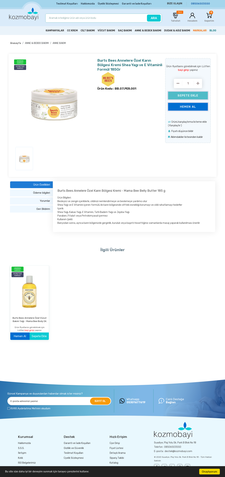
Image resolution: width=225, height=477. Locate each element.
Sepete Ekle (188, 95)
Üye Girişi (115, 443)
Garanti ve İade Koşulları (136, 3)
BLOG (213, 30)
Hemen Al (188, 106)
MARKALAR (200, 30)
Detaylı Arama (117, 453)
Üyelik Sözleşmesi (108, 3)
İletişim (22, 453)
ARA (154, 18)
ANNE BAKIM (59, 43)
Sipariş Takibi (117, 458)
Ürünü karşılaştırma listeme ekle (189, 121)
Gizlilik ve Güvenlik (74, 448)
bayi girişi (184, 69)
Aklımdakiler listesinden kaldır (187, 137)
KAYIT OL (100, 401)
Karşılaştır (174, 125)
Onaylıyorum (209, 471)
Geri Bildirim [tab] (43, 209)
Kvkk (20, 458)
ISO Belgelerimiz (27, 462)
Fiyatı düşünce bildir (182, 131)
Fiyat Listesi (116, 448)
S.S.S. (21, 448)
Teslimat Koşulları (67, 3)
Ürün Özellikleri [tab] (41, 184)
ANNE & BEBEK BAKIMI (37, 43)
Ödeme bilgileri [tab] (41, 192)
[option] (54, 101)
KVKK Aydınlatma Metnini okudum (30, 408)
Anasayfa (15, 43)
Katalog (114, 462)
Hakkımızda (88, 3)
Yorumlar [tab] (45, 200)
